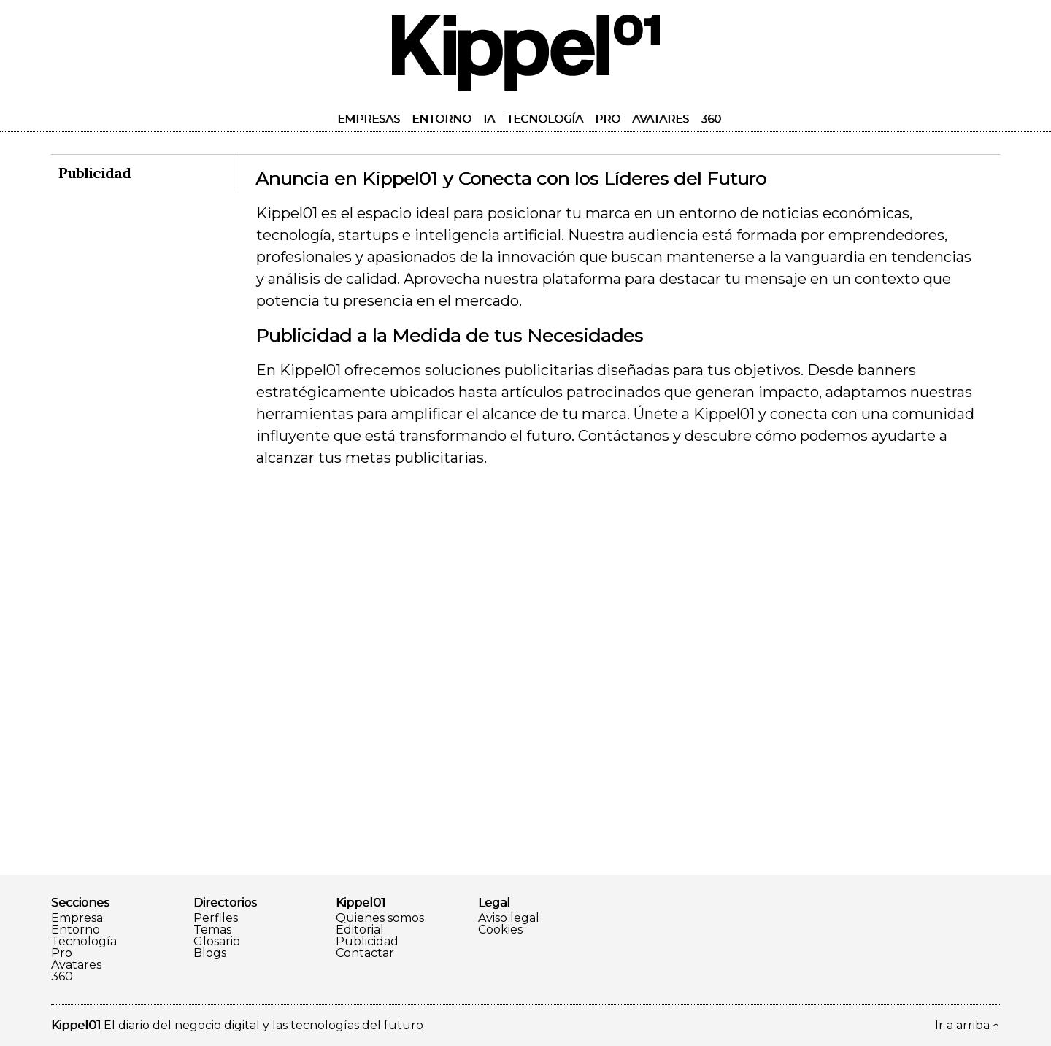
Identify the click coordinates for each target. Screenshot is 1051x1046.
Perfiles (215, 918)
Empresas (368, 119)
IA (489, 119)
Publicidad (367, 941)
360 (711, 119)
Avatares (660, 119)
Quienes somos (380, 918)
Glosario (216, 941)
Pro (607, 119)
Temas (212, 930)
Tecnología (545, 119)
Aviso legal (508, 918)
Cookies (500, 930)
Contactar (365, 953)
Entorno (441, 119)
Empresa (77, 918)
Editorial (360, 930)
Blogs (209, 953)
